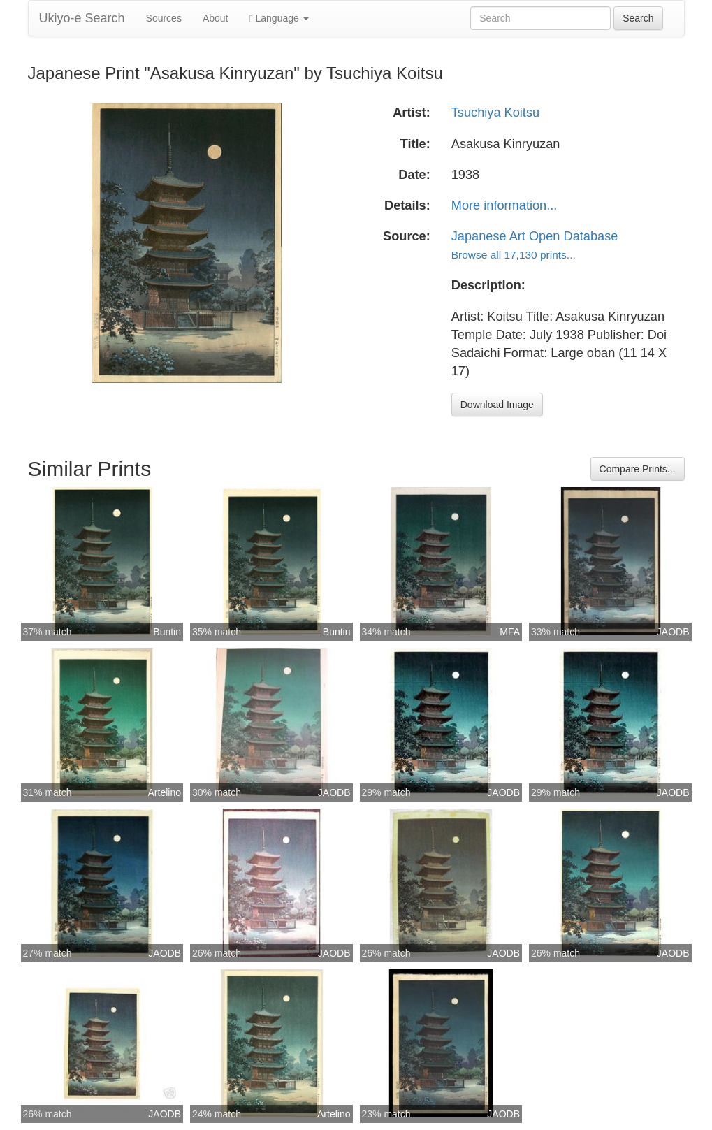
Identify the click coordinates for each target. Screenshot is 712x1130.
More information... (504, 205)
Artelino (164, 792)
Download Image (497, 404)
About (215, 18)
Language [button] (279, 18)
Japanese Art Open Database (534, 236)
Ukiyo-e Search (82, 18)
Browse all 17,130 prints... (513, 255)
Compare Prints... (638, 469)
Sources (164, 18)
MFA (510, 631)
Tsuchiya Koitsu (495, 112)
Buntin (167, 631)
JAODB (673, 631)
